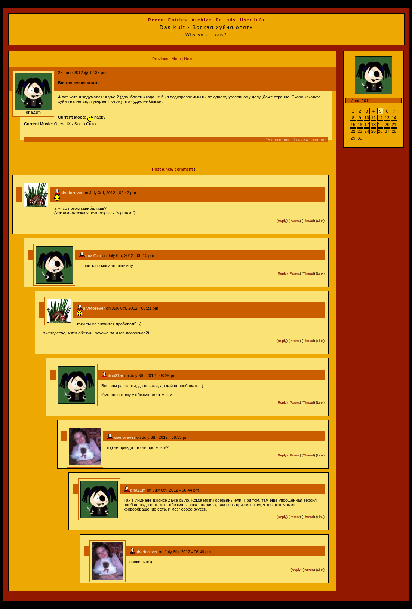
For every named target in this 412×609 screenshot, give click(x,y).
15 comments (278, 139)
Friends (226, 20)
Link (320, 221)
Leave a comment (310, 139)
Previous (160, 58)
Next (188, 58)
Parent (295, 221)
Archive (201, 20)
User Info (252, 20)
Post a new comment (172, 169)
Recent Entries (167, 20)
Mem (176, 58)
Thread (308, 221)
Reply (282, 221)
